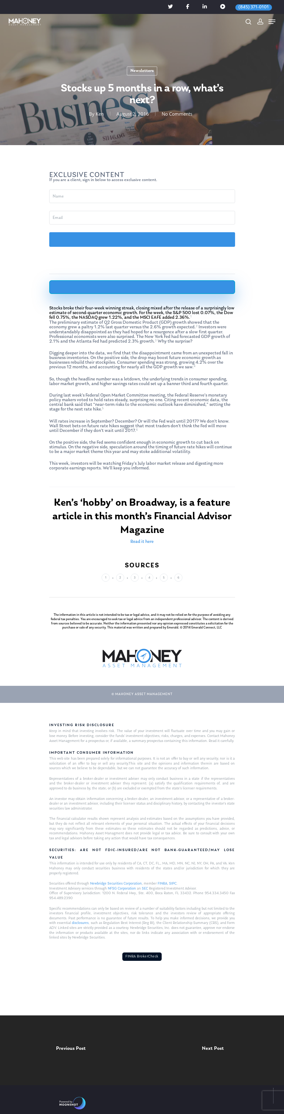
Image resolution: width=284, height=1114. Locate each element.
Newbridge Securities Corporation (116, 883)
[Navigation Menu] (272, 22)
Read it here (142, 541)
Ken (100, 114)
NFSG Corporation (122, 888)
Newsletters (142, 71)
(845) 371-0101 (253, 7)
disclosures (80, 923)
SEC (145, 888)
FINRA (162, 883)
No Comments (177, 114)
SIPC (173, 883)
